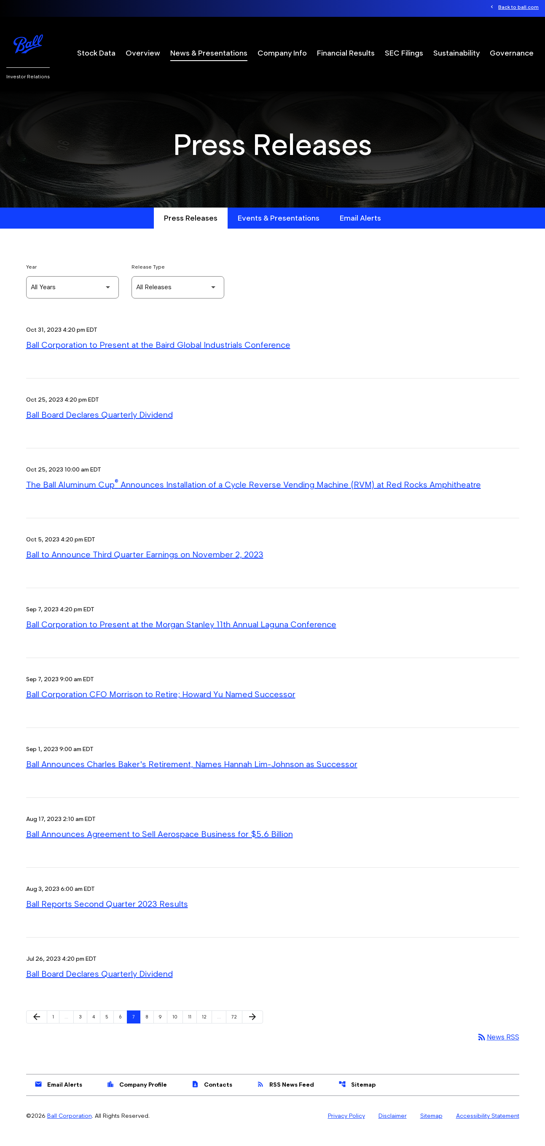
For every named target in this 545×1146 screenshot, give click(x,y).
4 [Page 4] (96, 1026)
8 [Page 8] (149, 1026)
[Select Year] (72, 297)
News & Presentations (208, 52)
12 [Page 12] (206, 1026)
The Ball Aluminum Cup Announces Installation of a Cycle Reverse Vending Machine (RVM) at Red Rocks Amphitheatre (253, 495)
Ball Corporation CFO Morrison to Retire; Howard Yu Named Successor (160, 704)
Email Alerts (360, 228)
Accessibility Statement (487, 1126)
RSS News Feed (285, 1094)
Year (31, 277)
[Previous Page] (36, 1027)
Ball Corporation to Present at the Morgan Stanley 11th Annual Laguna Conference (181, 634)
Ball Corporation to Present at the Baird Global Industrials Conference (158, 355)
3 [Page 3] (82, 1026)
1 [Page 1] (55, 1026)
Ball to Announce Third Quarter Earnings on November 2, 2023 (144, 565)
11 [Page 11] (192, 1026)
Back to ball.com (518, 7)
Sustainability (456, 52)
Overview (143, 52)
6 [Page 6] (122, 1026)
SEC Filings (404, 52)
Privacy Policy (346, 1126)
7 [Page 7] (136, 1026)
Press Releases (190, 228)
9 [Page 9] (162, 1026)
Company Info (282, 52)
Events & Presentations (278, 228)
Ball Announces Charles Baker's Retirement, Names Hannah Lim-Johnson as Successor (191, 774)
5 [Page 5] (109, 1026)
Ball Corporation (69, 1126)
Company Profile (137, 1094)
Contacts (211, 1094)
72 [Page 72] (236, 1026)
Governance (512, 52)
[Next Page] (252, 1027)
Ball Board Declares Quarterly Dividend (99, 425)
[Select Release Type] (178, 297)
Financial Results (346, 52)
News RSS (497, 1047)
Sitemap (357, 1094)
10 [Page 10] (177, 1026)
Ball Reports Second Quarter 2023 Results (107, 914)
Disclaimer (393, 1126)
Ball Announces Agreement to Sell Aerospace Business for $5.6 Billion (159, 844)
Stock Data (96, 52)
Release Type (148, 277)
